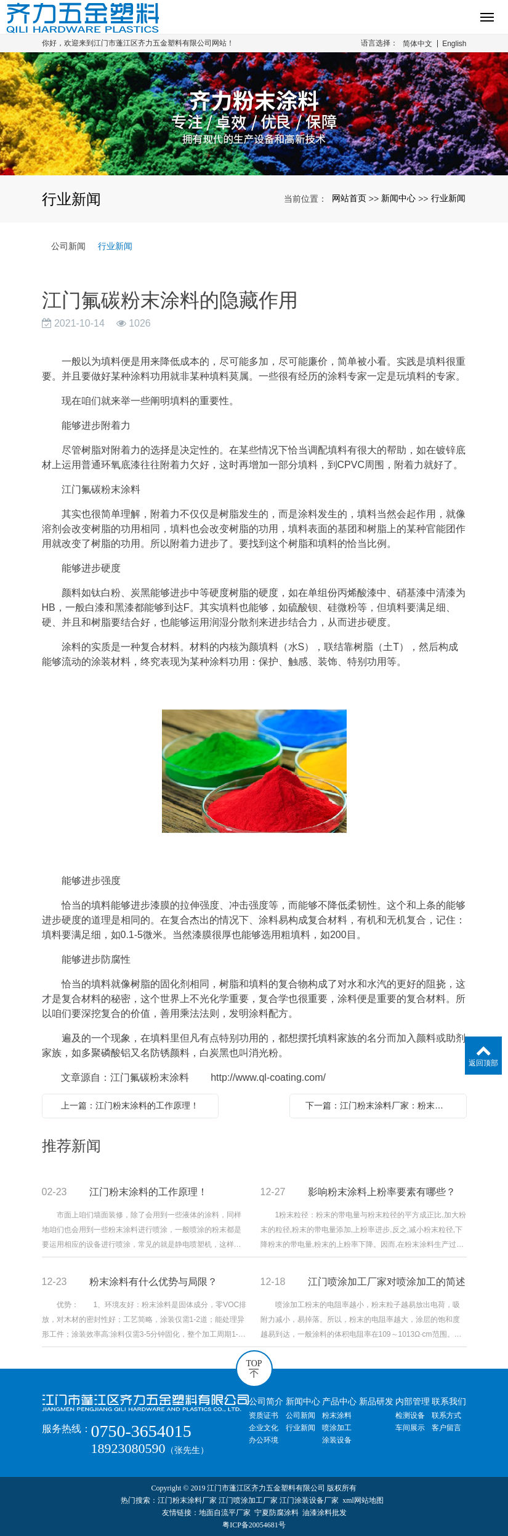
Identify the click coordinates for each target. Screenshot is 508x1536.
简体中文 (417, 43)
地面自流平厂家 (225, 1512)
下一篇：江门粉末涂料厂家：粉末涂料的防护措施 (381, 1105)
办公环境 (263, 1440)
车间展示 (410, 1427)
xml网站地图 (363, 1500)
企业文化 (263, 1427)
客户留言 (446, 1427)
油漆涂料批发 (324, 1512)
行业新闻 (448, 198)
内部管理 (412, 1401)
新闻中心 (398, 198)
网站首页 (349, 198)
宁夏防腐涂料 (276, 1512)
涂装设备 (337, 1440)
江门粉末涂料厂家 (187, 1500)
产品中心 (339, 1401)
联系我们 (449, 1401)
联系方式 (446, 1415)
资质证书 (263, 1415)
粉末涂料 (337, 1415)
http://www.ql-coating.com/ (268, 1077)
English (454, 43)
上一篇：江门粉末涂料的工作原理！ (130, 1105)
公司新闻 (68, 246)
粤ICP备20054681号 (254, 1525)
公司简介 (266, 1401)
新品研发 (376, 1401)
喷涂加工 (337, 1427)
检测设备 (410, 1415)
